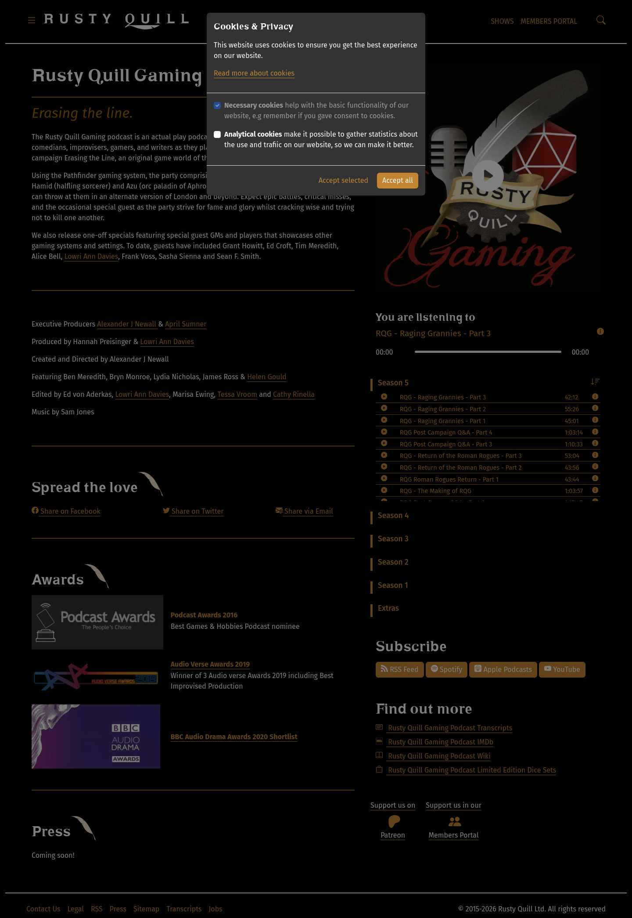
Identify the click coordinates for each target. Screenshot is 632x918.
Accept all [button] (397, 180)
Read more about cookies (254, 73)
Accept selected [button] (343, 180)
